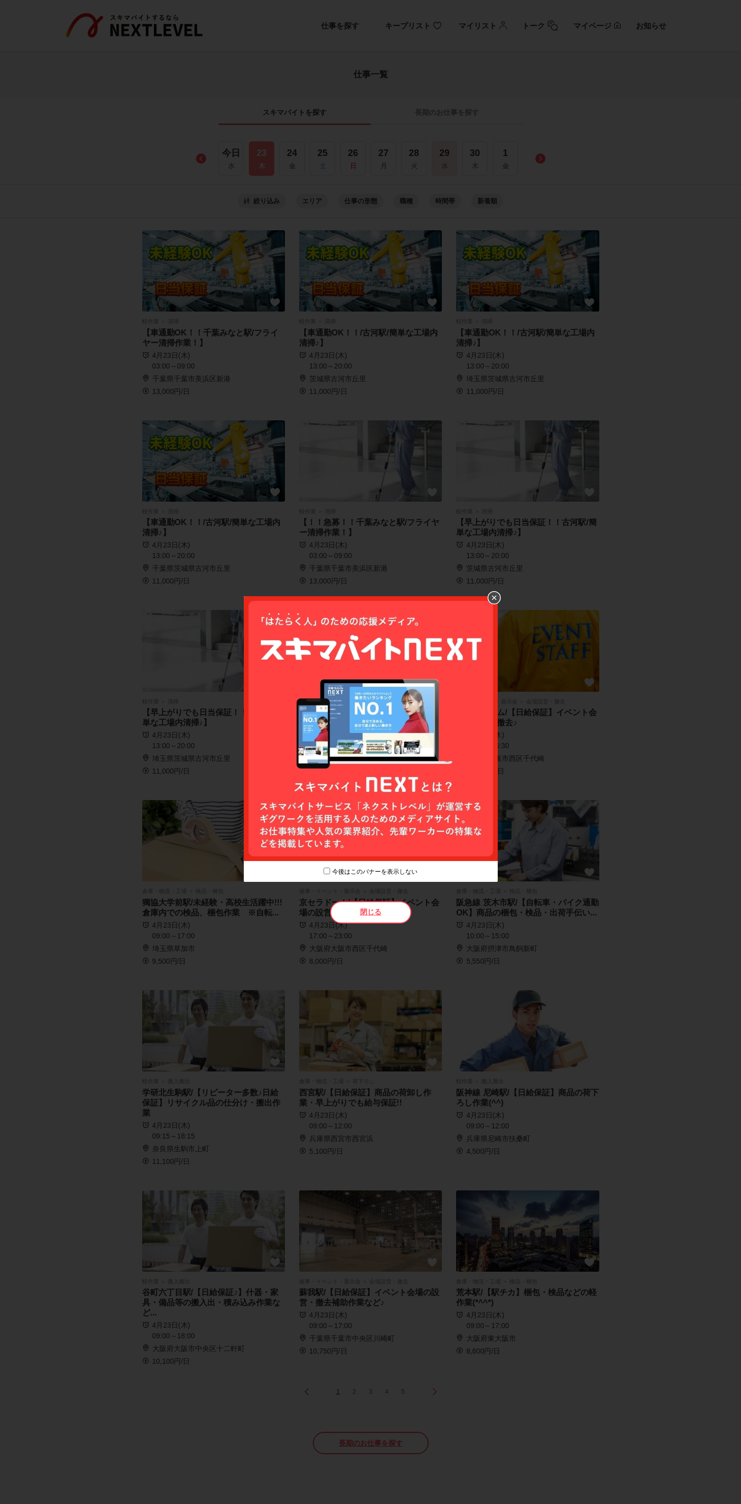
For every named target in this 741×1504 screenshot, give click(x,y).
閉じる (370, 912)
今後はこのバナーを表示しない (374, 872)
